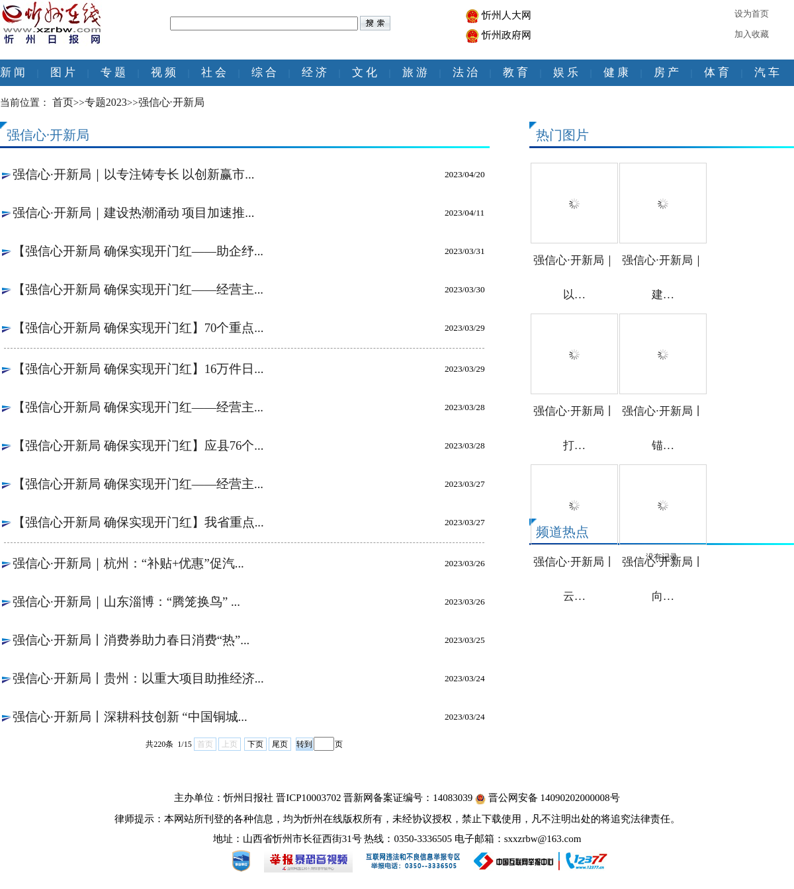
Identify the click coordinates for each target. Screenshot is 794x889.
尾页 (280, 744)
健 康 (616, 72)
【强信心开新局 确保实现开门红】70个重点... (138, 328)
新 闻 (12, 72)
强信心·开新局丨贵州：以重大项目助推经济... (138, 678)
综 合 (264, 72)
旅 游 (414, 72)
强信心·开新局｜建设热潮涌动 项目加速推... (133, 213)
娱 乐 (565, 72)
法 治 (465, 72)
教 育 (515, 72)
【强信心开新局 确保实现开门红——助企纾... (138, 251)
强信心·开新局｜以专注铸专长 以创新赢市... (133, 174)
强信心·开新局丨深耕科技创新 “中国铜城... (130, 717)
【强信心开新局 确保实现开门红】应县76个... (138, 445)
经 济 (314, 72)
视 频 (163, 72)
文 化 (364, 72)
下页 (255, 744)
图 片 (62, 72)
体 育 (716, 72)
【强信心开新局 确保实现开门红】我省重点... (138, 522)
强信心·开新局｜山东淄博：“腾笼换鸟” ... (126, 602)
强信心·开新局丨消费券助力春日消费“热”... (131, 640)
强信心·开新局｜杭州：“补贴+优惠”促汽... (128, 563)
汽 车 (766, 72)
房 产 (666, 72)
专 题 (113, 72)
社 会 (213, 72)
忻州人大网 (506, 15)
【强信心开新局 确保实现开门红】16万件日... (138, 369)
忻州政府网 (506, 35)
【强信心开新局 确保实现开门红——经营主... (138, 289)
